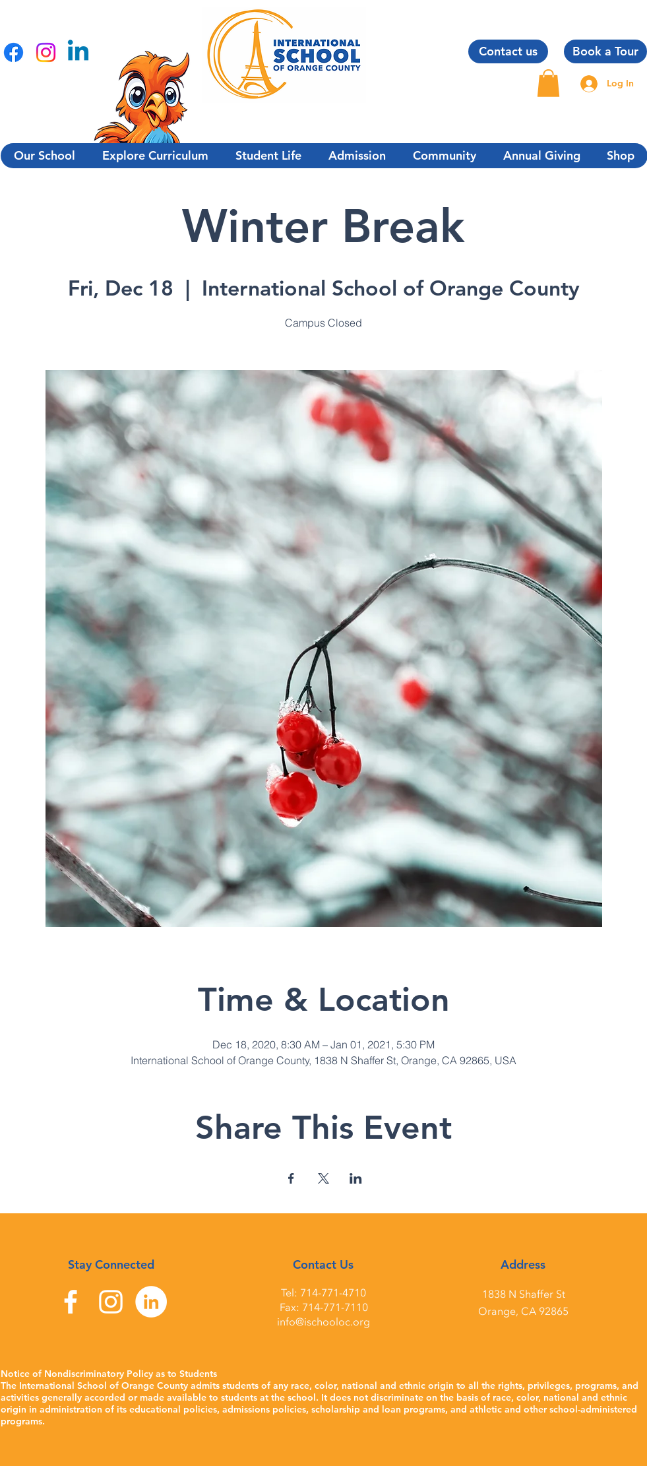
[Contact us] (508, 51)
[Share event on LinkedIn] (356, 1178)
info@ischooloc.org (323, 1322)
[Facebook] (13, 52)
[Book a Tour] (605, 51)
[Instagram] (46, 52)
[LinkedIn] (151, 1302)
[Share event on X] (323, 1178)
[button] (548, 83)
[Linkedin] (78, 52)
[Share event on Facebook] (291, 1178)
